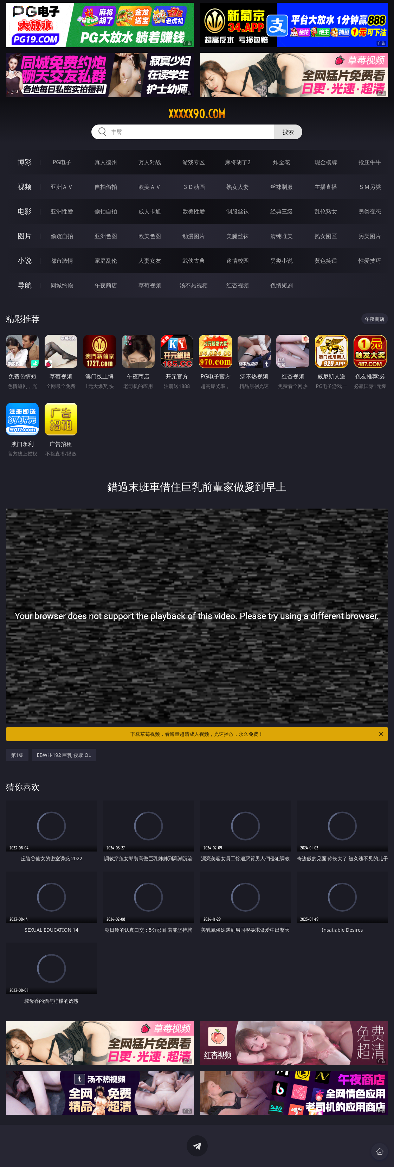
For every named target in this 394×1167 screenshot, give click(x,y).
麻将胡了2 (238, 162)
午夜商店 (106, 285)
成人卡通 (149, 211)
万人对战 (149, 162)
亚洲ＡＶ (62, 187)
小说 (25, 260)
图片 (25, 236)
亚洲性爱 (62, 211)
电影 (25, 211)
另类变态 (370, 211)
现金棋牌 (326, 162)
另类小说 (281, 260)
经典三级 (281, 211)
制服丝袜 (237, 211)
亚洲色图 (106, 236)
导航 (25, 285)
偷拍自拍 (106, 211)
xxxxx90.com (196, 114)
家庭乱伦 (106, 260)
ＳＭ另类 (370, 187)
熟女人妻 (237, 187)
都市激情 (62, 260)
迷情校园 (237, 260)
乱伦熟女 (326, 211)
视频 (25, 186)
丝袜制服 (281, 187)
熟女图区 (326, 236)
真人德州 (106, 162)
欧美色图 (149, 236)
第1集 (17, 755)
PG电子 (62, 162)
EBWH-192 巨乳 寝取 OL (64, 755)
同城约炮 (62, 285)
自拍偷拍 (106, 187)
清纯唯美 (281, 236)
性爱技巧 (370, 260)
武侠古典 (193, 260)
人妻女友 (149, 260)
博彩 (25, 162)
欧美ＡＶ (149, 187)
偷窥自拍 (62, 236)
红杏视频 (237, 285)
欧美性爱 (193, 211)
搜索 (288, 132)
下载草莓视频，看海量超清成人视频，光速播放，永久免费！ (257, 734)
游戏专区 (193, 162)
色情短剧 (281, 285)
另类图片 (370, 236)
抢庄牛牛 (370, 162)
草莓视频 (149, 285)
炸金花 (281, 162)
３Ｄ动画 (193, 187)
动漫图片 (193, 236)
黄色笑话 (326, 260)
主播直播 (326, 187)
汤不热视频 (194, 285)
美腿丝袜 (237, 236)
